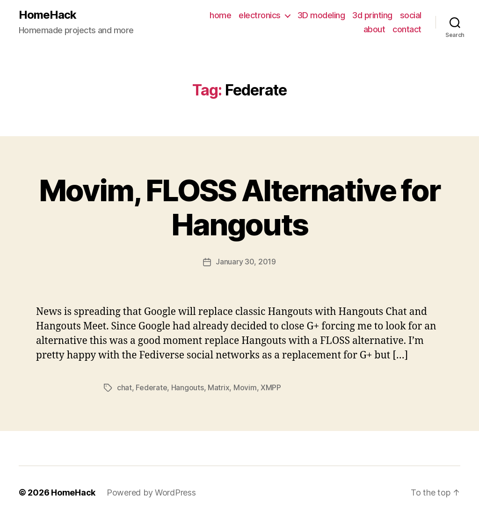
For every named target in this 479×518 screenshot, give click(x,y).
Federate (151, 387)
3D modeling (321, 15)
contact (406, 29)
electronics (260, 15)
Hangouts (187, 387)
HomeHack (47, 15)
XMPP (271, 387)
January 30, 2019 (246, 261)
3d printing (372, 15)
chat (124, 387)
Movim (245, 387)
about (374, 29)
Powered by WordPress (151, 491)
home (220, 15)
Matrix (218, 387)
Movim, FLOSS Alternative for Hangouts (240, 207)
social (410, 15)
